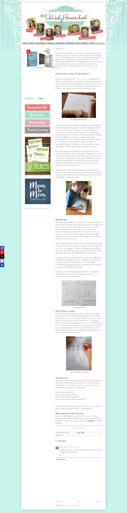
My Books (84, 43)
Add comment (60, 459)
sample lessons (90, 406)
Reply (61, 455)
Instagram (92, 66)
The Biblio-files (70, 43)
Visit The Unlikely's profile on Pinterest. (37, 209)
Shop (78, 43)
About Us (31, 43)
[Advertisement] (35, 83)
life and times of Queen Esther (90, 385)
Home (25, 43)
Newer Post (59, 501)
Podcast (92, 43)
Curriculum (50, 43)
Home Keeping (60, 43)
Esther (98, 86)
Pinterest (58, 68)
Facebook (85, 66)
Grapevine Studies (81, 79)
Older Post (98, 501)
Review (62, 435)
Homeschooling (41, 43)
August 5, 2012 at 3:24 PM (71, 447)
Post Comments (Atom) (71, 505)
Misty (61, 447)
